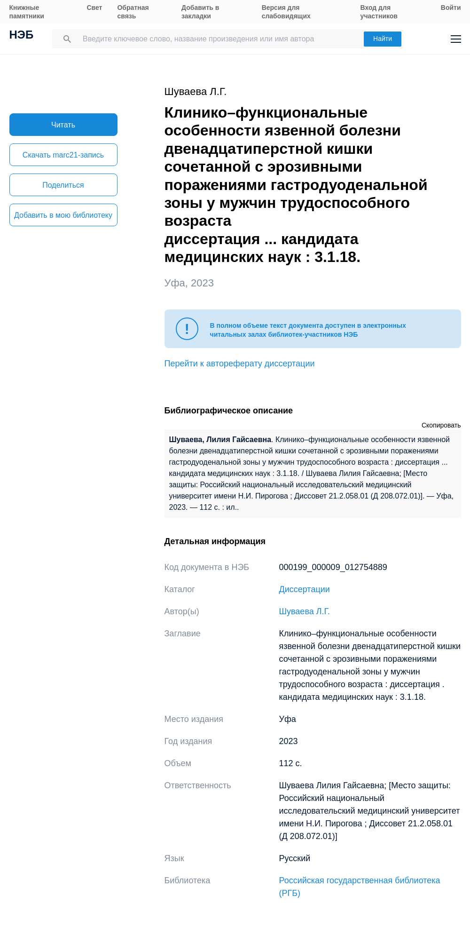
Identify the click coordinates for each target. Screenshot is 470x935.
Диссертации (304, 589)
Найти (382, 38)
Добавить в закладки (200, 12)
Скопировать (441, 425)
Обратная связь (133, 12)
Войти (451, 7)
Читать (63, 125)
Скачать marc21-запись (63, 155)
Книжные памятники (26, 12)
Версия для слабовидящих (286, 12)
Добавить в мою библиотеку (63, 215)
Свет (94, 7)
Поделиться (63, 185)
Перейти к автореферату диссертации (239, 363)
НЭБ (21, 36)
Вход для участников (379, 12)
